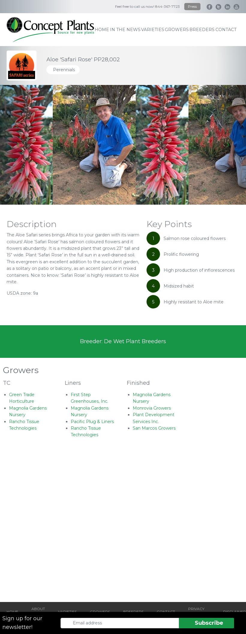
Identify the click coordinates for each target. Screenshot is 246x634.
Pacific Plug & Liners (92, 421)
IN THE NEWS (125, 29)
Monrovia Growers (152, 408)
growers (177, 29)
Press (192, 6)
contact (225, 29)
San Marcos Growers (154, 428)
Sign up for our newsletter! (22, 622)
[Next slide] (227, 145)
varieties (152, 29)
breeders (202, 29)
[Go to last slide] (18, 145)
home (102, 29)
